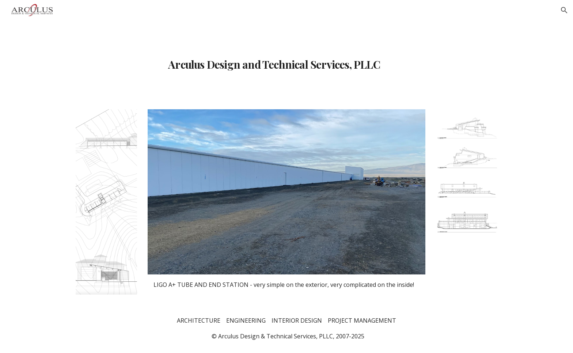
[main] (286, 60)
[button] (564, 10)
